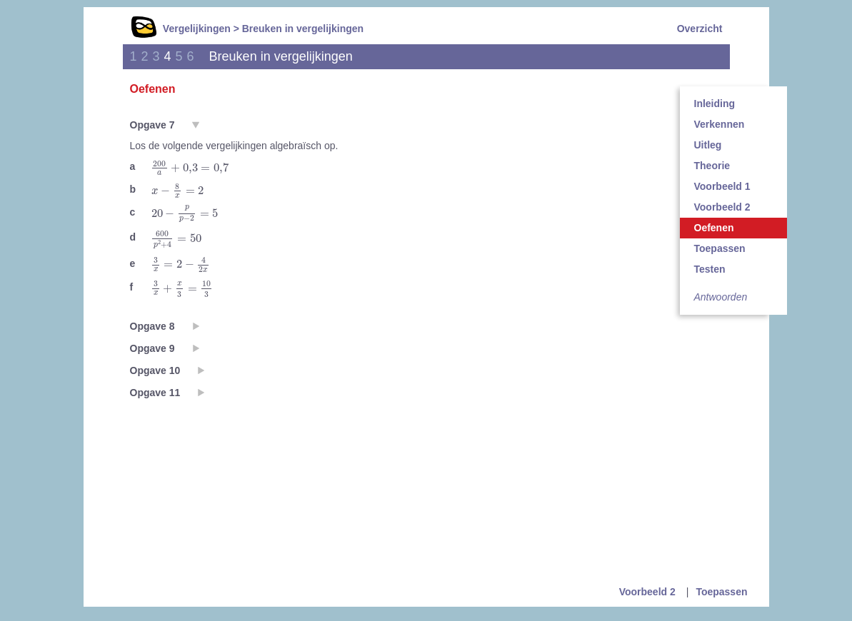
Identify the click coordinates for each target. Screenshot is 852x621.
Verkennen (719, 124)
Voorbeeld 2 (722, 207)
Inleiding (715, 103)
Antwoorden (721, 297)
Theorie (712, 165)
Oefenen (714, 227)
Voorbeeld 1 (722, 186)
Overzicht (700, 28)
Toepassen (720, 248)
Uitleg (708, 145)
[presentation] (190, 167)
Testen (710, 269)
